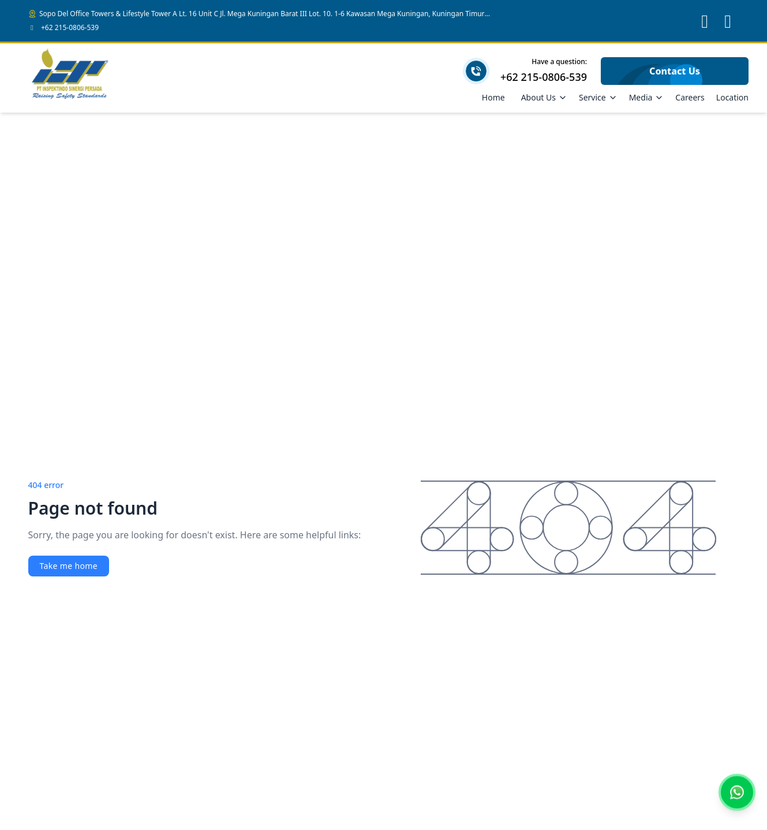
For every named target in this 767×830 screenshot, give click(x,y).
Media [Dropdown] (646, 97)
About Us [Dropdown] (544, 97)
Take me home (69, 565)
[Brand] (70, 78)
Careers (689, 97)
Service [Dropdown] (598, 97)
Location (732, 97)
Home (493, 97)
